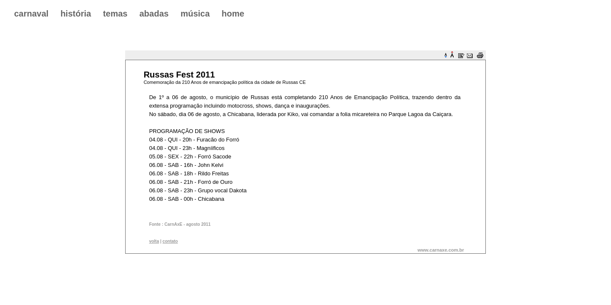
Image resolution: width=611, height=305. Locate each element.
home (232, 13)
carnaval (31, 13)
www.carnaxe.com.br (441, 249)
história (75, 13)
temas (115, 13)
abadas (153, 13)
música (195, 13)
